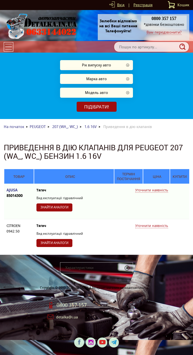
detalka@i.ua (67, 317)
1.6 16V (90, 126)
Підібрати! (96, 107)
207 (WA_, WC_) (65, 126)
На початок (14, 126)
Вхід (120, 5)
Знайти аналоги (54, 207)
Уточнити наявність (151, 190)
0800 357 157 (72, 305)
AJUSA (19, 193)
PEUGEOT (38, 126)
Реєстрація (143, 5)
